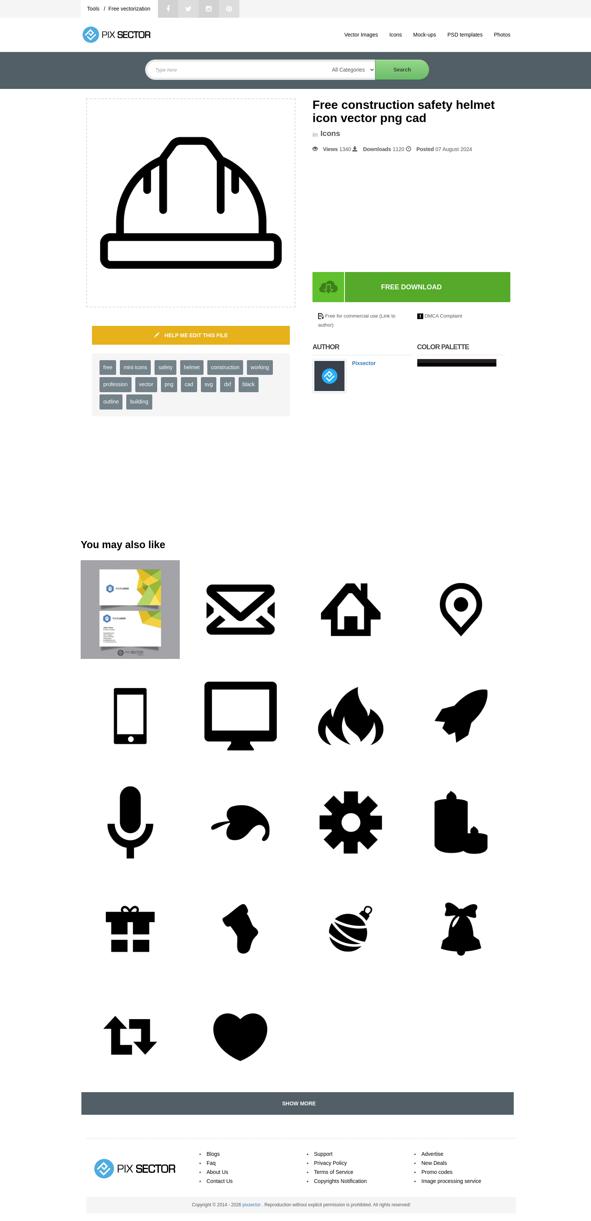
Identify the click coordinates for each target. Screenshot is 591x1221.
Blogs (213, 1154)
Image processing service (451, 1181)
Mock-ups (424, 35)
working (260, 367)
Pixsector (364, 363)
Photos (502, 35)
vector (146, 384)
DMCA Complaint (443, 316)
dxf (227, 384)
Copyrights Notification (340, 1181)
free (107, 367)
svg (209, 384)
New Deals (434, 1163)
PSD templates (464, 35)
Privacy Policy (330, 1163)
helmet (192, 367)
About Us (217, 1172)
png (169, 384)
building (139, 402)
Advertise (432, 1154)
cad (189, 384)
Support (323, 1154)
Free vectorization (129, 9)
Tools (94, 9)
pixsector (252, 1204)
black (248, 384)
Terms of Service (333, 1172)
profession (115, 384)
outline (111, 402)
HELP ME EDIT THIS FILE (191, 335)
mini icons (135, 367)
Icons (395, 35)
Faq (211, 1163)
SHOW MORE (297, 1103)
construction (225, 367)
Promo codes (436, 1172)
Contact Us (220, 1181)
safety (165, 367)
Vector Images (361, 35)
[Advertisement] (375, 212)
